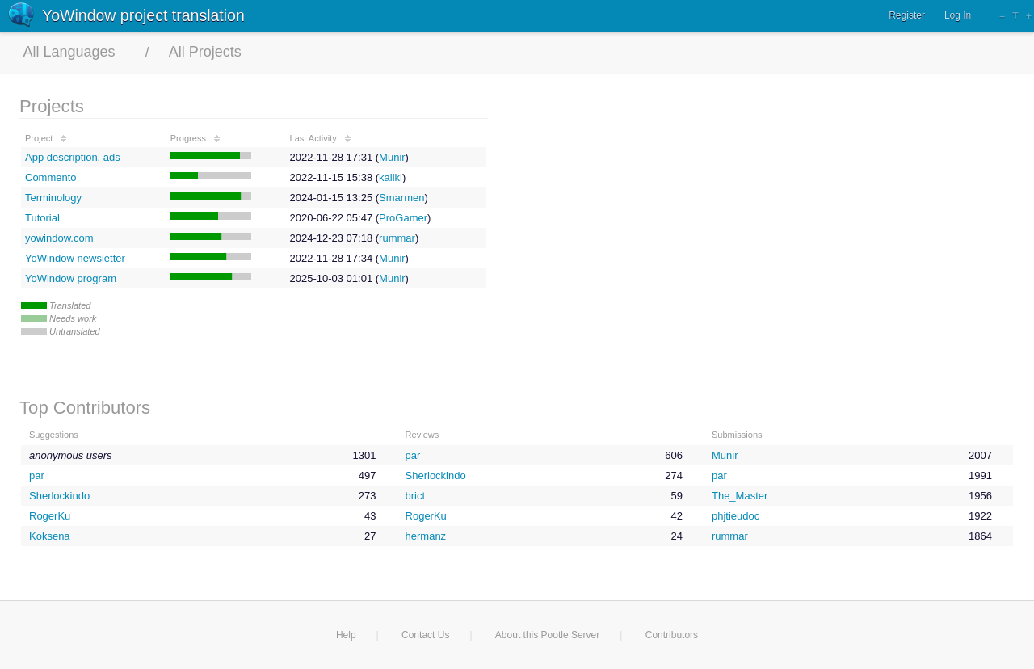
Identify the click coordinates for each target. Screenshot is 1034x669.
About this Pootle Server (547, 635)
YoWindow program (70, 278)
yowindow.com (59, 238)
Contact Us (425, 635)
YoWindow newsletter (75, 258)
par (413, 455)
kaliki (390, 177)
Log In (957, 15)
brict (416, 496)
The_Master (739, 496)
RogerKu (49, 516)
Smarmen (401, 197)
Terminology (53, 197)
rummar (397, 238)
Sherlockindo (436, 475)
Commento (51, 177)
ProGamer (403, 218)
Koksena (49, 536)
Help (346, 635)
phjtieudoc (735, 516)
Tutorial (42, 218)
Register (907, 15)
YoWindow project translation (143, 15)
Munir (392, 157)
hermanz (426, 536)
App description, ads (72, 157)
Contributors (671, 635)
